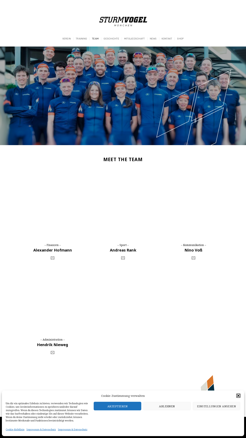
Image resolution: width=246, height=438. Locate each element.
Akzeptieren (117, 406)
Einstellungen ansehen (216, 406)
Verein (66, 38)
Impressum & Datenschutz (41, 429)
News (153, 38)
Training (81, 38)
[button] (238, 396)
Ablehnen (167, 406)
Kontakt (167, 38)
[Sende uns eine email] (52, 258)
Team (95, 38)
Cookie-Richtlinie (15, 429)
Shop (180, 38)
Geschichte (111, 38)
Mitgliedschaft (134, 38)
